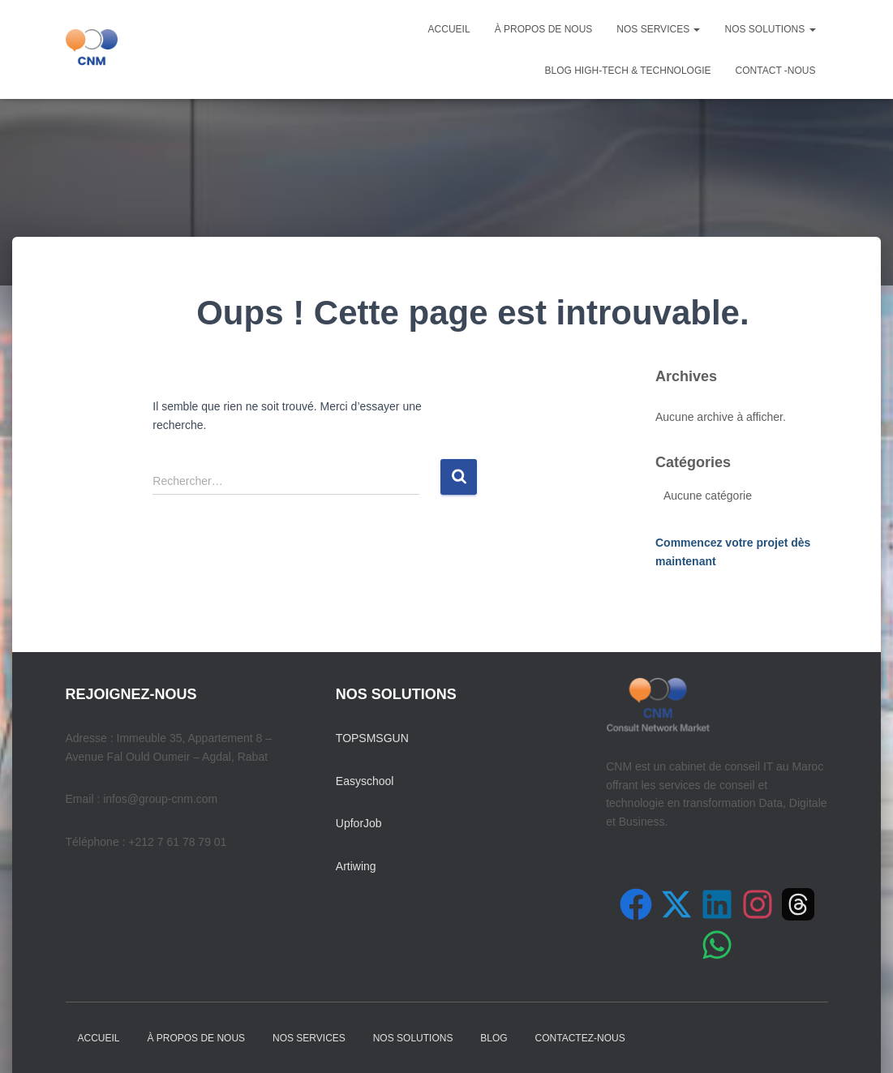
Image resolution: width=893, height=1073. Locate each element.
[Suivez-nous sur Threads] (798, 904)
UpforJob (359, 823)
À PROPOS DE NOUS (544, 29)
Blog (493, 1038)
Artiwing (356, 866)
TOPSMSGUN (372, 738)
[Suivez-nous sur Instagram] (757, 904)
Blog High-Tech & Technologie (627, 70)
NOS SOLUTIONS (769, 29)
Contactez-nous (580, 1038)
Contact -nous (776, 70)
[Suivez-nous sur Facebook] (636, 904)
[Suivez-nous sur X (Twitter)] (676, 904)
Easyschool (365, 781)
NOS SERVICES (658, 29)
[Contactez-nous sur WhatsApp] (717, 945)
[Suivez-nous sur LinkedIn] (717, 904)
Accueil (449, 29)
